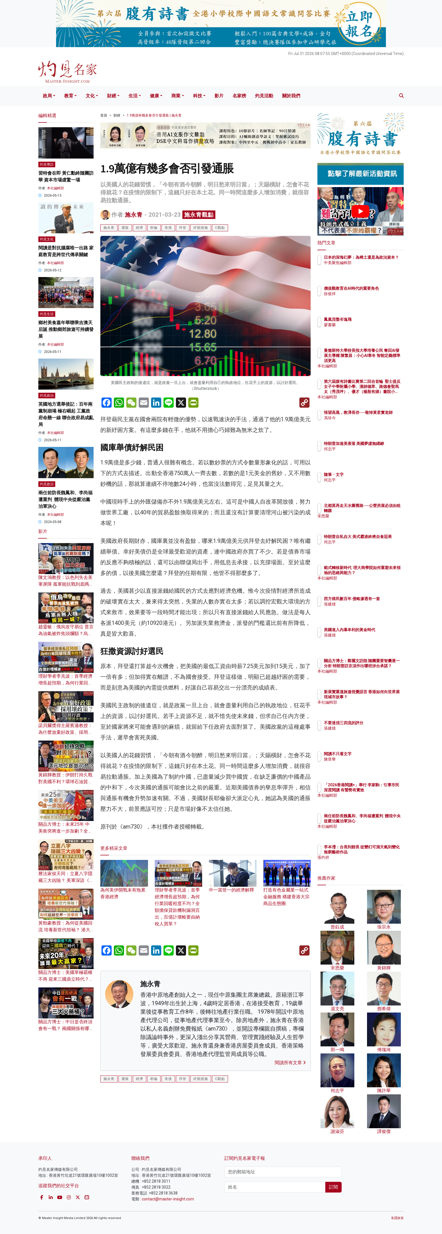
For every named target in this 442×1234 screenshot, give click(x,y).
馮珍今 (363, 423)
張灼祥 (363, 862)
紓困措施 (200, 228)
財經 (111, 95)
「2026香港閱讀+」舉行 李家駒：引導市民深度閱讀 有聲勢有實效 (378, 790)
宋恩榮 (363, 521)
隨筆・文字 (367, 474)
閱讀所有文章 (290, 1062)
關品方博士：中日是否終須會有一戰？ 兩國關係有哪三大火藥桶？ (66, 1028)
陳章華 (363, 759)
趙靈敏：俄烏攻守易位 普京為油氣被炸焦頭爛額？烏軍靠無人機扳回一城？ (66, 633)
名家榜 (239, 95)
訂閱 (333, 1187)
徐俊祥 (363, 299)
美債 (168, 228)
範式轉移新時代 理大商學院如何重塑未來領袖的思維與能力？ (378, 572)
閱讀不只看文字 (370, 754)
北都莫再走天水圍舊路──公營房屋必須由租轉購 (377, 510)
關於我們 (291, 95)
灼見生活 (47, 314)
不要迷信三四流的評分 (376, 723)
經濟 (139, 228)
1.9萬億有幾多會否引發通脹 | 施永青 (154, 115)
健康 (154, 95)
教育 (68, 95)
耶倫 (154, 228)
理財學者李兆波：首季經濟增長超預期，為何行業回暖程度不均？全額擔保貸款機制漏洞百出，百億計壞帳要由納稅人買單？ (178, 898)
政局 (47, 95)
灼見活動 (264, 95)
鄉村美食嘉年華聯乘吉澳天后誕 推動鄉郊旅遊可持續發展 (66, 329)
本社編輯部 (55, 188)
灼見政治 (47, 396)
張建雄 (363, 609)
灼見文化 (47, 239)
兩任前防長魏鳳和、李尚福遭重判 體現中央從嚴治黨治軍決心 (65, 499)
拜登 (182, 228)
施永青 (134, 214)
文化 (90, 95)
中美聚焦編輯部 (370, 267)
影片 (219, 95)
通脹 (125, 228)
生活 (133, 95)
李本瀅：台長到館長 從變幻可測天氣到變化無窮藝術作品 (379, 852)
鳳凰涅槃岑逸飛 (370, 319)
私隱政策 (397, 1218)
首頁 (103, 115)
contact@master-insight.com (168, 1199)
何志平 (363, 454)
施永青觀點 (199, 214)
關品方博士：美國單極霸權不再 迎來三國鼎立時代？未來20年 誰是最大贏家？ (66, 979)
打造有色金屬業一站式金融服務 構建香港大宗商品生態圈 (287, 888)
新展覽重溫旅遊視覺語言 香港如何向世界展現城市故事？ (378, 697)
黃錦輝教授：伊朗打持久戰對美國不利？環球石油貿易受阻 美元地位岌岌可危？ (65, 781)
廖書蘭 (363, 324)
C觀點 (220, 228)
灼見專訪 (47, 164)
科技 (197, 95)
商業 (175, 95)
